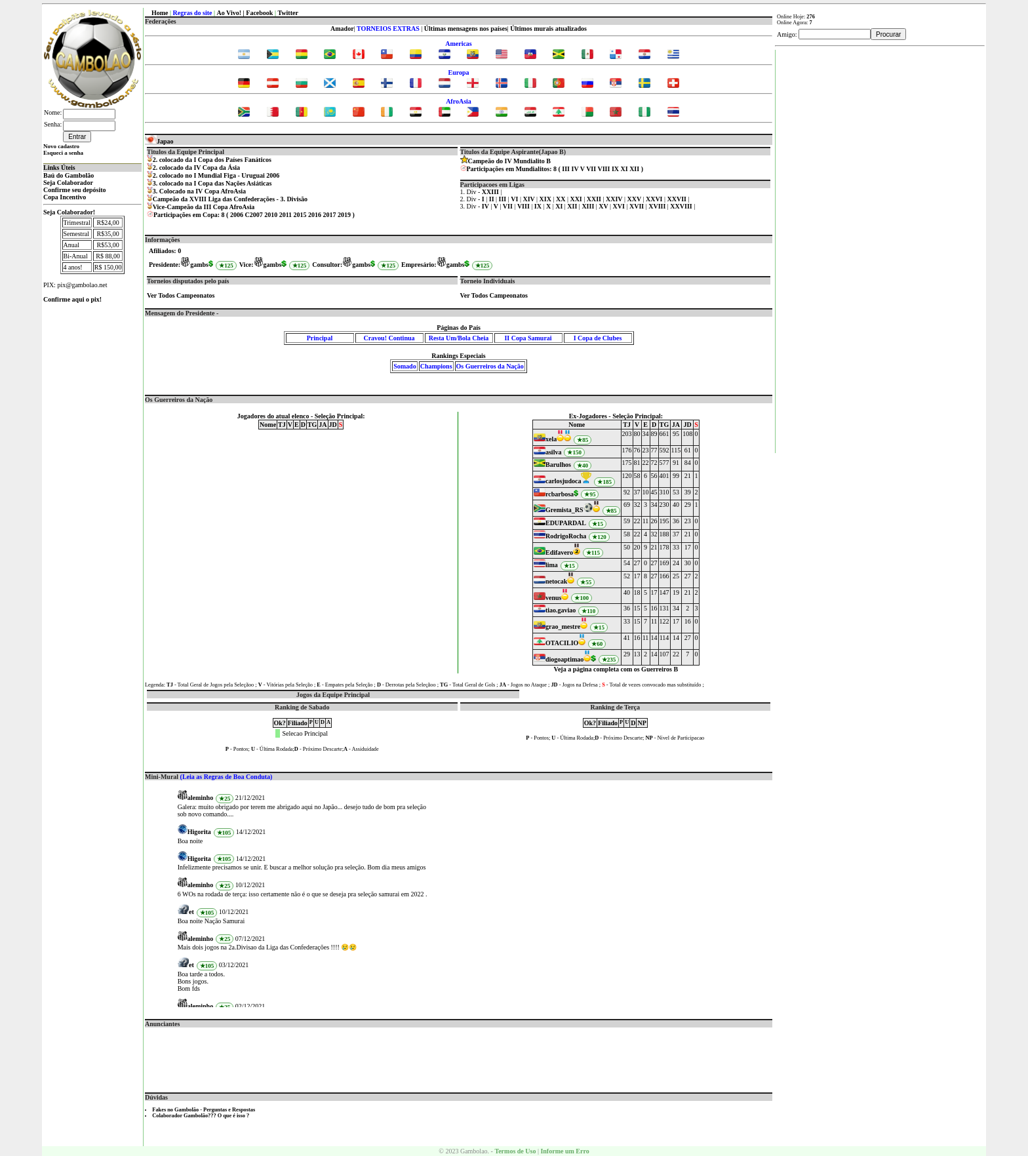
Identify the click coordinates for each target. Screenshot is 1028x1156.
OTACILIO (561, 643)
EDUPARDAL (565, 523)
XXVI (655, 199)
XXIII (491, 191)
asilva (553, 452)
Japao (159, 141)
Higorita (199, 831)
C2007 (253, 214)
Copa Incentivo (64, 197)
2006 (236, 214)
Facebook (259, 12)
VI (515, 199)
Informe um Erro (564, 1151)
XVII (637, 206)
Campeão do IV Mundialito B (509, 161)
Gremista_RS (564, 509)
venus (553, 597)
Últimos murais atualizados (548, 28)
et (191, 911)
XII (634, 168)
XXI (576, 199)
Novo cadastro (61, 146)
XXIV (615, 199)
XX (561, 199)
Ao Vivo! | (232, 12)
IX (615, 168)
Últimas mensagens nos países (465, 28)
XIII (588, 206)
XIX (546, 199)
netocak (556, 581)
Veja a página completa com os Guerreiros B (616, 669)
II (492, 199)
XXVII (677, 199)
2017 (329, 214)
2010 (270, 214)
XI (624, 168)
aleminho (200, 797)
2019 (344, 214)
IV (575, 168)
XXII (595, 199)
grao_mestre (562, 626)
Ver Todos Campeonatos (180, 295)
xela (551, 439)
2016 (314, 214)
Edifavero (559, 552)
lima (551, 564)
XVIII (657, 206)
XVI (620, 206)
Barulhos (558, 464)
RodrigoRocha (565, 536)
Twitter (287, 12)
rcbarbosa (559, 494)
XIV (529, 199)
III (566, 168)
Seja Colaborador (68, 182)
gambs (199, 264)
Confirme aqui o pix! (72, 299)
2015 (300, 214)
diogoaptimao (564, 659)
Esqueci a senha (63, 152)
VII (591, 168)
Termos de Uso (515, 1151)
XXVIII (682, 206)
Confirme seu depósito (74, 189)
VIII (603, 168)
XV (604, 206)
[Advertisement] (459, 1056)
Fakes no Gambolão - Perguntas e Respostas (203, 1110)
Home (159, 12)
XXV (634, 199)
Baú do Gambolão (68, 175)
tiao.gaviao (560, 610)
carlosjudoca (563, 481)
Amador (342, 28)
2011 (285, 214)
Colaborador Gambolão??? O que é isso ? (200, 1116)
